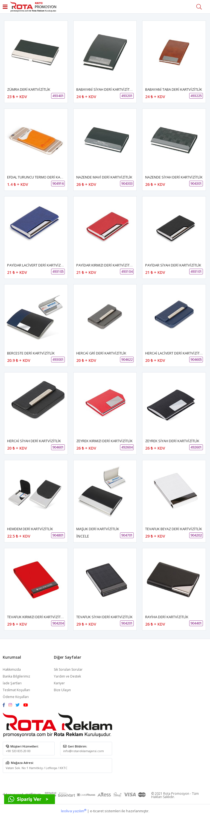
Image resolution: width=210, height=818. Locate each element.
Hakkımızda (12, 669)
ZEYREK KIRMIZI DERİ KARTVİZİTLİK (104, 440)
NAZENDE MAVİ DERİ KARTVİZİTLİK (104, 177)
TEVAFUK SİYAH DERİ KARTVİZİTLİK (104, 616)
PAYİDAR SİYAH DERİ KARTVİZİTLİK (173, 265)
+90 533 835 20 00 (18, 751)
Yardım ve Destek (67, 676)
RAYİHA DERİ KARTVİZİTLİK (166, 616)
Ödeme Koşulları (16, 696)
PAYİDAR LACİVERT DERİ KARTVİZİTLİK (38, 265)
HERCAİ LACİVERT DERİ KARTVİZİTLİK (175, 353)
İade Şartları (12, 683)
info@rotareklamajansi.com (83, 751)
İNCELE (82, 536)
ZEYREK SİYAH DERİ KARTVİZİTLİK (172, 440)
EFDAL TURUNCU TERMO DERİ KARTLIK (38, 177)
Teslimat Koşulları (16, 690)
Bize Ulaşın (62, 690)
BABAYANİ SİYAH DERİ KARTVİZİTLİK (105, 89)
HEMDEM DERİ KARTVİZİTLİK (30, 528)
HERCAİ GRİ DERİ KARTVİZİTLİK (101, 353)
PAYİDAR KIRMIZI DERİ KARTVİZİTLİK (105, 265)
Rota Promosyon (176, 793)
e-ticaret (97, 810)
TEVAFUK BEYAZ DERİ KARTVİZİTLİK (173, 528)
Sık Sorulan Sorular (68, 669)
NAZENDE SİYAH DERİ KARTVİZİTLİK (174, 177)
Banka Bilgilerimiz (16, 676)
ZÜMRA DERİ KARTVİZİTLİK (28, 89)
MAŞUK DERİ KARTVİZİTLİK (97, 528)
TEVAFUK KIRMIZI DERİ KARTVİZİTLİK (36, 616)
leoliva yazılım (73, 810)
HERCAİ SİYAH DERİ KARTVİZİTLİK (34, 440)
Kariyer (59, 683)
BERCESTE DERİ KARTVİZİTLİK (31, 353)
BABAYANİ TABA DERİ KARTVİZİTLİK (173, 89)
